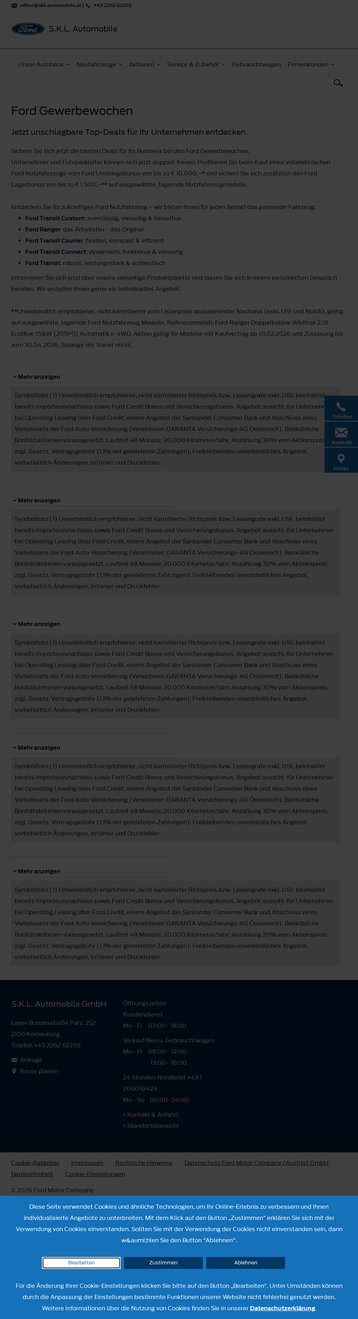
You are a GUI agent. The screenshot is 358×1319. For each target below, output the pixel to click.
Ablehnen (245, 1262)
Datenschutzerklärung (282, 1308)
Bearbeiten (81, 1262)
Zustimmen (163, 1262)
